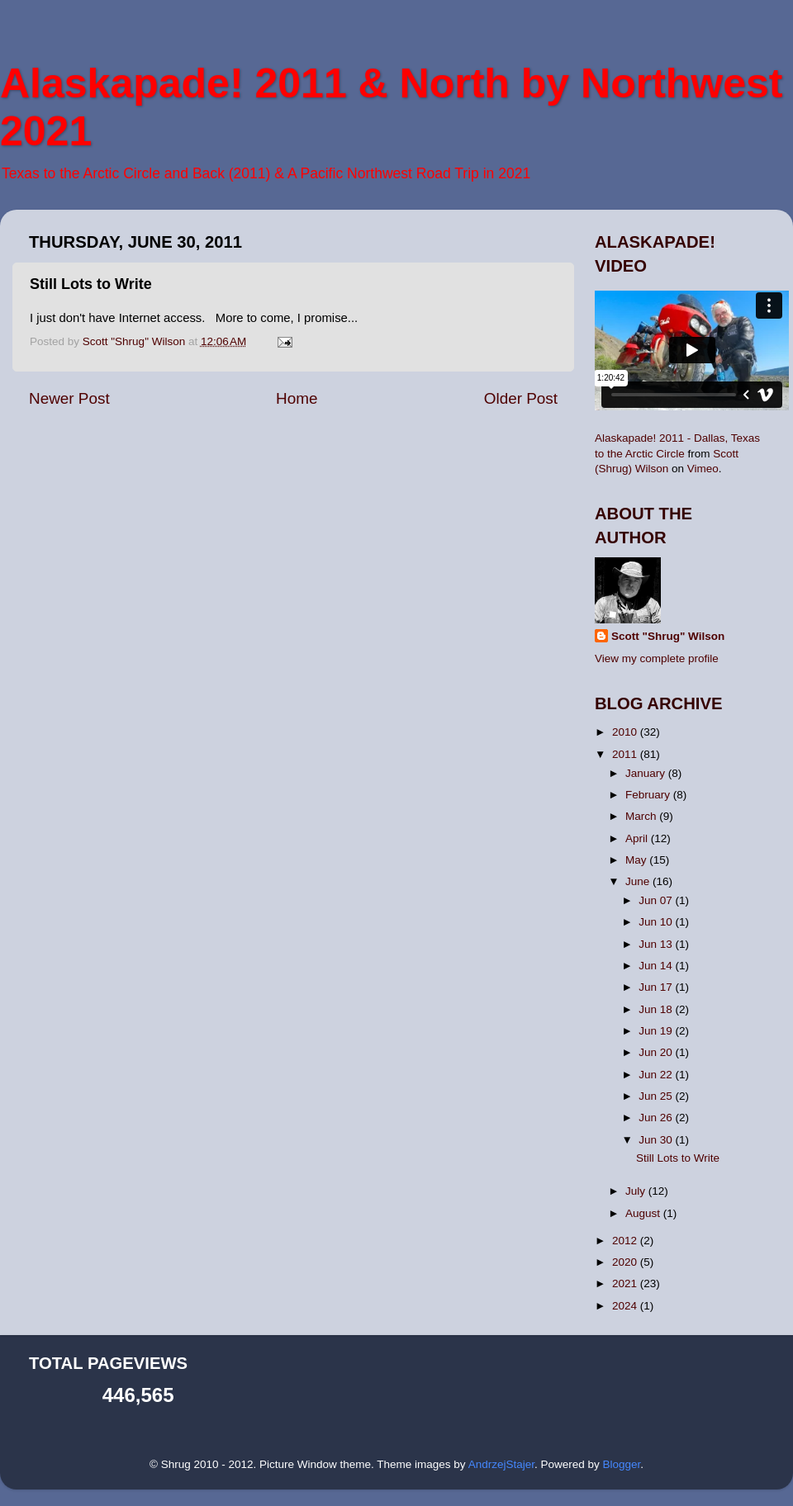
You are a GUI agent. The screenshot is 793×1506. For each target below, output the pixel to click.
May (637, 860)
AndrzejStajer (501, 1464)
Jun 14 (657, 965)
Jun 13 (657, 944)
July (636, 1191)
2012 (626, 1240)
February (649, 795)
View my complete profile (657, 658)
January (646, 773)
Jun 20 (657, 1052)
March (642, 816)
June (639, 881)
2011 (626, 754)
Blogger (621, 1464)
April (638, 838)
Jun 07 (657, 900)
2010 (626, 732)
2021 (626, 1283)
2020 (626, 1262)
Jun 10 (657, 922)
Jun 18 (657, 1009)
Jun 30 (657, 1140)
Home (296, 398)
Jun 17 (657, 987)
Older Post (521, 398)
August (644, 1213)
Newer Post (69, 398)
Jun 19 (657, 1031)
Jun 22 (657, 1074)
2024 (626, 1306)
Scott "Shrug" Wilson (667, 636)
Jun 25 (657, 1096)
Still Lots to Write (677, 1158)
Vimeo (703, 468)
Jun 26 (657, 1117)
